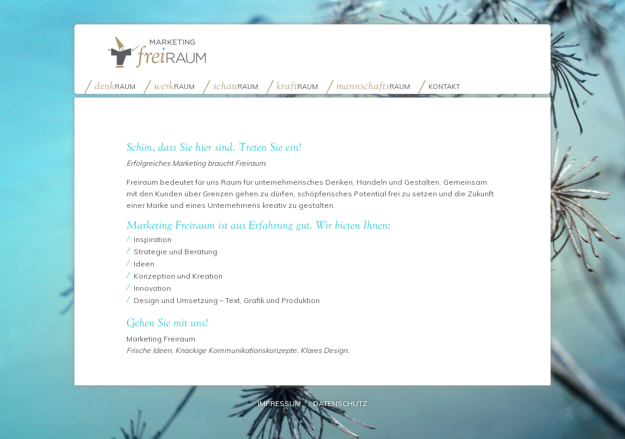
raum (115, 85)
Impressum (279, 403)
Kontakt (444, 86)
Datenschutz (340, 403)
